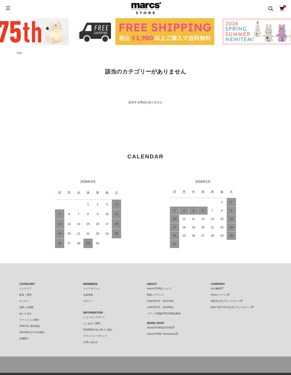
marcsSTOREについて (159, 288)
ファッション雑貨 (29, 319)
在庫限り (24, 338)
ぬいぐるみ (25, 313)
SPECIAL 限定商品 (29, 326)
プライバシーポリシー (95, 335)
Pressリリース (220, 294)
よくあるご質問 (91, 323)
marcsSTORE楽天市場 (161, 327)
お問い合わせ (90, 342)
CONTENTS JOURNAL (160, 307)
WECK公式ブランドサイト (227, 301)
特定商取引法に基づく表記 (97, 329)
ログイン (88, 301)
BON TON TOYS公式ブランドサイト (232, 307)
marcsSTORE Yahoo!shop (162, 333)
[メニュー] (8, 8)
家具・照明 (25, 294)
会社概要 (217, 288)
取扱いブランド (155, 294)
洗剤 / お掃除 (26, 307)
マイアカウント (91, 288)
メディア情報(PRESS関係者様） (165, 313)
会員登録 (88, 294)
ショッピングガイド (94, 317)
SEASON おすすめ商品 (32, 332)
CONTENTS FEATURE (160, 301)
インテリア (25, 288)
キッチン (24, 301)
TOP (19, 53)
